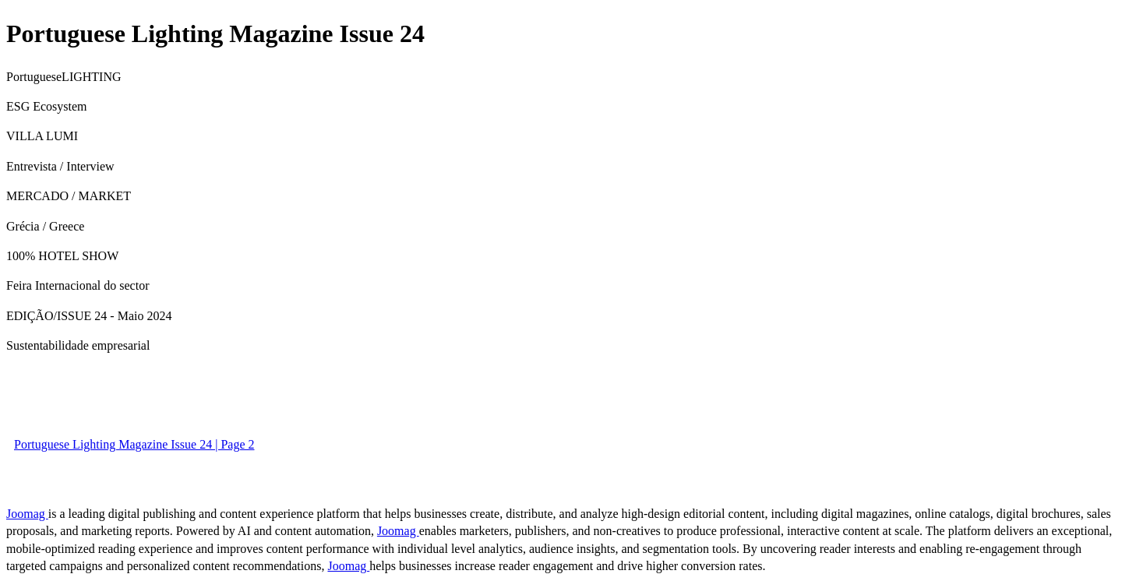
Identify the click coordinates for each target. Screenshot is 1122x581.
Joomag (27, 513)
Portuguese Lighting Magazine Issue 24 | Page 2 (134, 444)
